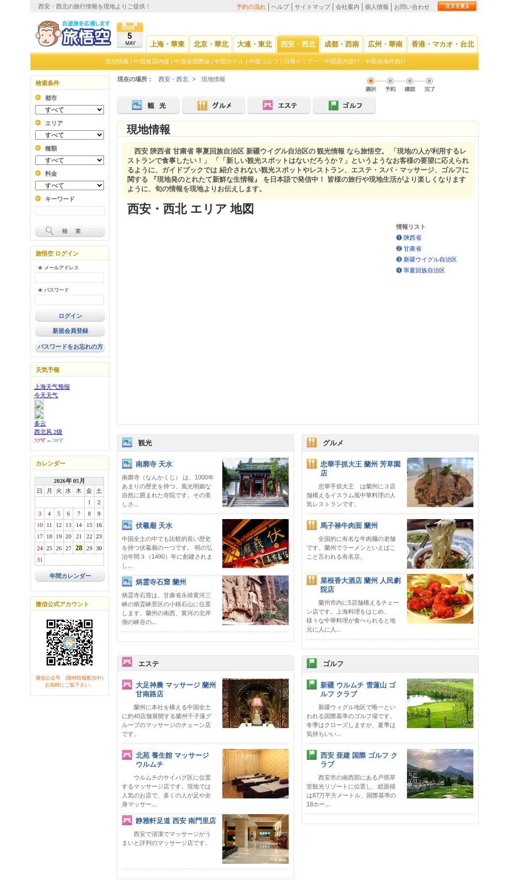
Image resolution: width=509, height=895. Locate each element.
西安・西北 (298, 44)
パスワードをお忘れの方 (70, 346)
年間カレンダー (70, 576)
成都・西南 (341, 44)
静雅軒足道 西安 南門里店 (176, 821)
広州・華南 (385, 44)
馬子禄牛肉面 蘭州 (349, 525)
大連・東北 (254, 44)
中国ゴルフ (264, 61)
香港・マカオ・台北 (442, 44)
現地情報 (117, 61)
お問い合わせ (412, 6)
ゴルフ (333, 664)
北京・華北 (211, 44)
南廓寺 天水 (154, 464)
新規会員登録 (70, 330)
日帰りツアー (301, 61)
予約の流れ (251, 6)
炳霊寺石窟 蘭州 (161, 582)
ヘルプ (280, 6)
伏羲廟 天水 (154, 525)
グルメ (333, 443)
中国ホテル (229, 61)
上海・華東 (167, 44)
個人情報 (377, 6)
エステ (148, 664)
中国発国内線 (151, 61)
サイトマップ (312, 6)
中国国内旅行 (342, 61)
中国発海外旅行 (386, 61)
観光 (145, 443)
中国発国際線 (192, 61)
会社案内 (347, 6)
